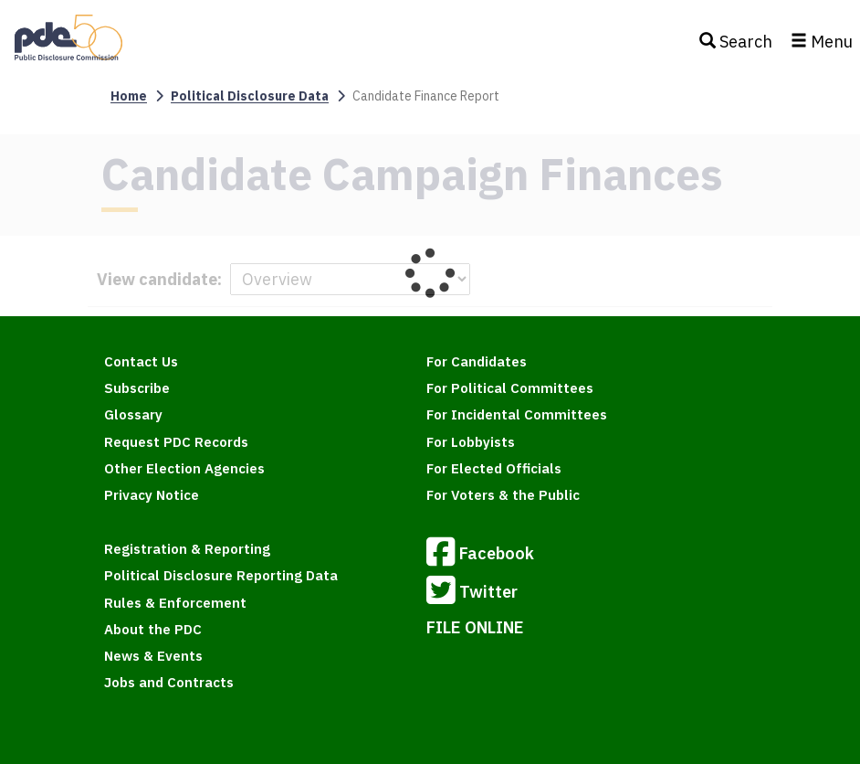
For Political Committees (509, 388)
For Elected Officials (493, 468)
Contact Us (141, 361)
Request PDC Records (176, 442)
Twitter (472, 593)
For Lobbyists (470, 442)
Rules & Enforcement (175, 602)
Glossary (133, 414)
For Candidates (476, 361)
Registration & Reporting (187, 548)
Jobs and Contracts (169, 682)
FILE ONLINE (475, 627)
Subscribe (137, 388)
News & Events (153, 655)
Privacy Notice (151, 495)
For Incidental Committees (516, 414)
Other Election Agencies (184, 468)
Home (128, 96)
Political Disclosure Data (250, 96)
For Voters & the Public (503, 495)
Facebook (480, 555)
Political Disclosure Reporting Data (221, 575)
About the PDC (153, 629)
